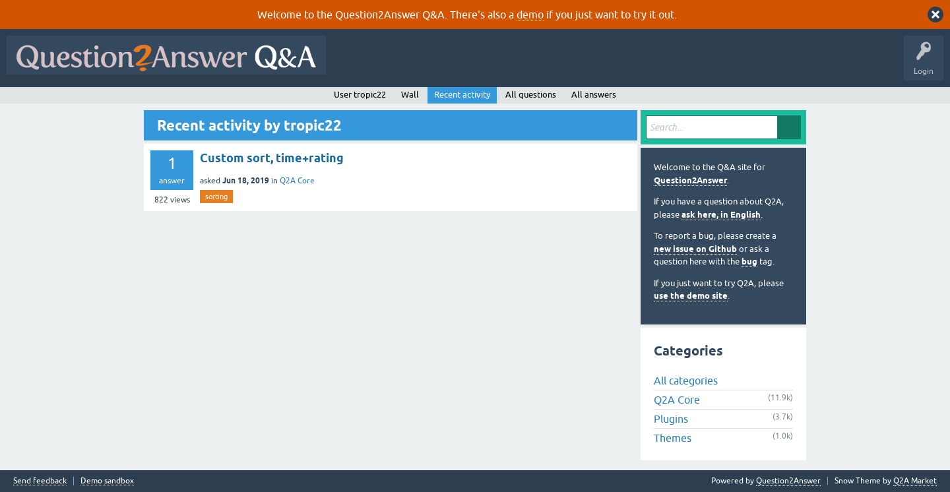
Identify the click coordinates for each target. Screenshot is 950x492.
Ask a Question (651, 64)
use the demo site (691, 296)
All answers (593, 95)
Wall (410, 95)
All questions (530, 95)
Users (596, 64)
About (739, 64)
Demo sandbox (107, 481)
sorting (216, 196)
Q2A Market (915, 480)
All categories (686, 380)
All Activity (355, 64)
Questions (408, 64)
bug (749, 261)
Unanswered (504, 64)
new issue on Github (695, 249)
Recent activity (462, 95)
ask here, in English (721, 215)
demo (530, 14)
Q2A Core (297, 180)
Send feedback (40, 481)
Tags (555, 64)
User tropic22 (360, 95)
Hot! (454, 64)
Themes (672, 438)
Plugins (671, 419)
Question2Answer (690, 180)
